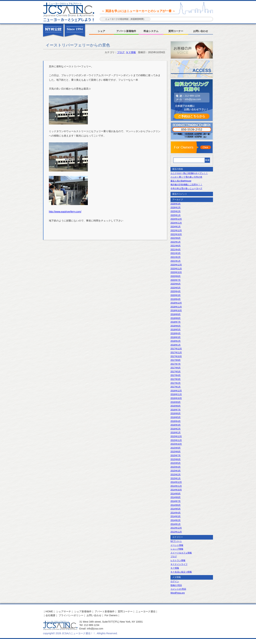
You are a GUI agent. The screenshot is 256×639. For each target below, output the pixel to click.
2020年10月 (176, 272)
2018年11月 (176, 307)
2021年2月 (175, 257)
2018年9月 (175, 314)
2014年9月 (175, 493)
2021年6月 (175, 245)
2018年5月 (175, 329)
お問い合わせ (200, 31)
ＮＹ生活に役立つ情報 (181, 572)
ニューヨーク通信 (145, 611)
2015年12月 (176, 436)
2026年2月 (175, 207)
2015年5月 (175, 463)
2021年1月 (175, 261)
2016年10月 (176, 398)
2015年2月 (175, 474)
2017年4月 (175, 375)
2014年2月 (175, 520)
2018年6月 (175, 326)
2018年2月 (175, 341)
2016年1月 (175, 432)
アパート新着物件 (126, 31)
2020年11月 (176, 268)
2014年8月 (175, 497)
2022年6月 (175, 238)
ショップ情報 (176, 549)
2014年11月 (176, 486)
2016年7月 (175, 410)
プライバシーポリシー (71, 615)
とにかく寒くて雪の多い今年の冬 (186, 177)
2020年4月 (175, 291)
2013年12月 (176, 528)
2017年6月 (175, 367)
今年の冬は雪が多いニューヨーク (186, 188)
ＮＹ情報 (131, 52)
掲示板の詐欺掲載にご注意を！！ (186, 184)
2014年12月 (176, 482)
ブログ (120, 52)
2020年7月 (175, 280)
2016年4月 (175, 421)
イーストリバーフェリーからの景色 (78, 45)
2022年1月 (175, 242)
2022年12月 (176, 230)
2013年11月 (176, 532)
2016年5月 (175, 417)
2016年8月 (175, 406)
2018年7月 (175, 322)
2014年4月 (175, 512)
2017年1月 (175, 387)
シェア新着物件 (83, 611)
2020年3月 (175, 295)
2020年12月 (176, 265)
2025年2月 (175, 211)
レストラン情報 (177, 560)
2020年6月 (175, 284)
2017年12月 (176, 348)
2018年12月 (176, 303)
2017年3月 (175, 379)
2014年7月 (175, 501)
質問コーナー (175, 31)
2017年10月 (176, 356)
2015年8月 (175, 451)
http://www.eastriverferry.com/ (65, 211)
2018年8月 (175, 318)
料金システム (151, 31)
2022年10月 (176, 234)
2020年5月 (175, 287)
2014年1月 (175, 524)
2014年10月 (176, 490)
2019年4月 (175, 299)
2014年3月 (175, 516)
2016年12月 (176, 390)
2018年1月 (175, 345)
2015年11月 (176, 440)
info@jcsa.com (193, 99)
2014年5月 (175, 509)
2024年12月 (176, 219)
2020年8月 (175, 276)
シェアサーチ (63, 611)
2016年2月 (175, 429)
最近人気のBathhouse (180, 181)
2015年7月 (175, 455)
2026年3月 (175, 204)
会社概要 (50, 615)
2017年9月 (175, 360)
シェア (101, 31)
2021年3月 (175, 253)
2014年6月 (175, 505)
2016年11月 (176, 394)
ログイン (174, 581)
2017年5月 (175, 371)
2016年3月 (175, 425)
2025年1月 (175, 215)
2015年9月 (175, 448)
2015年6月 (175, 459)
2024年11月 (176, 223)
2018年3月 (175, 337)
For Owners (111, 615)
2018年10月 (176, 310)
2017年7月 (175, 364)
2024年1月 (175, 226)
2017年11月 (176, 352)
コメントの (178, 589)
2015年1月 (175, 478)
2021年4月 (175, 249)
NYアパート (176, 541)
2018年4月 (175, 333)
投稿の (176, 585)
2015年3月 (175, 470)
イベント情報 (176, 545)
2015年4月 (175, 467)
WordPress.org (177, 593)
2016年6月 (175, 413)
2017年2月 (175, 383)
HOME (49, 611)
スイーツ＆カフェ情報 (181, 553)
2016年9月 (175, 402)
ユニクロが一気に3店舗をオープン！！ (189, 173)
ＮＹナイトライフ (178, 564)
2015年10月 (176, 444)
